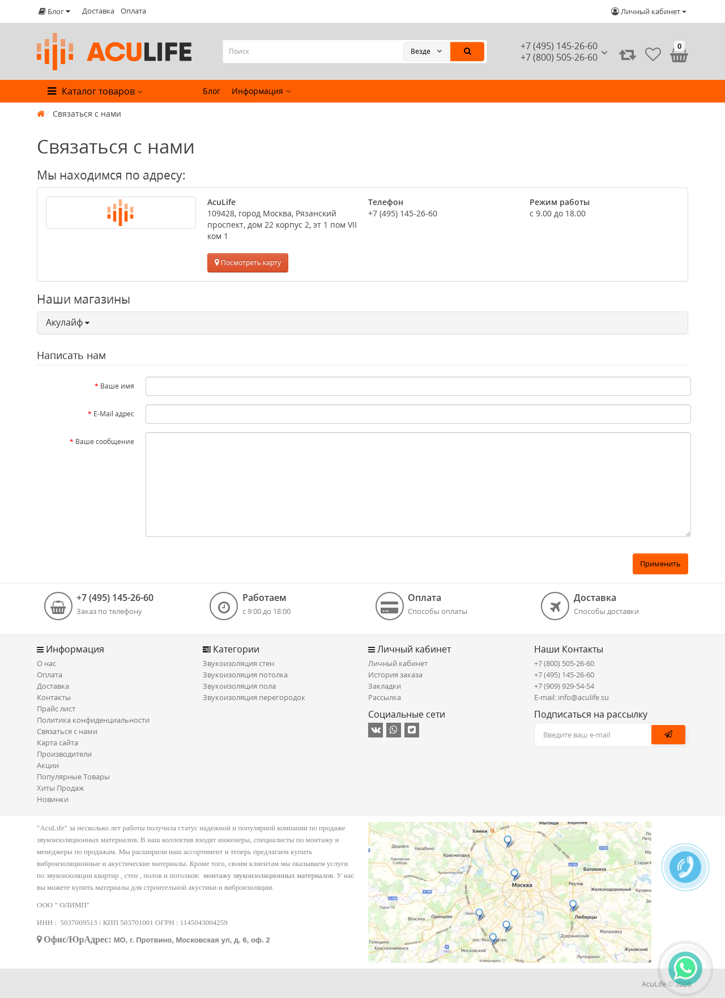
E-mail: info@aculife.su (571, 697)
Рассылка (384, 697)
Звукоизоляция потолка (245, 674)
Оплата (133, 11)
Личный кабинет (398, 663)
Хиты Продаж (60, 788)
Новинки (53, 799)
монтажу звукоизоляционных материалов (268, 875)
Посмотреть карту (248, 262)
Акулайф (67, 322)
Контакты (54, 697)
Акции (48, 765)
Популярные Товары (73, 776)
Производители (64, 754)
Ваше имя (117, 386)
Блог (211, 91)
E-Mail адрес (113, 414)
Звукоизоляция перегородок (254, 697)
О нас (46, 663)
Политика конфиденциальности (93, 720)
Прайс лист (56, 708)
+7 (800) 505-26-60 (564, 663)
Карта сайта (57, 742)
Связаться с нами (67, 731)
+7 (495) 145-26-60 (559, 46)
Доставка (98, 11)
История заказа (395, 674)
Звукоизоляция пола (239, 686)
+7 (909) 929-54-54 (564, 686)
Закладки (384, 686)
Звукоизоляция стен (238, 663)
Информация (261, 91)
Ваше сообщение (104, 441)
